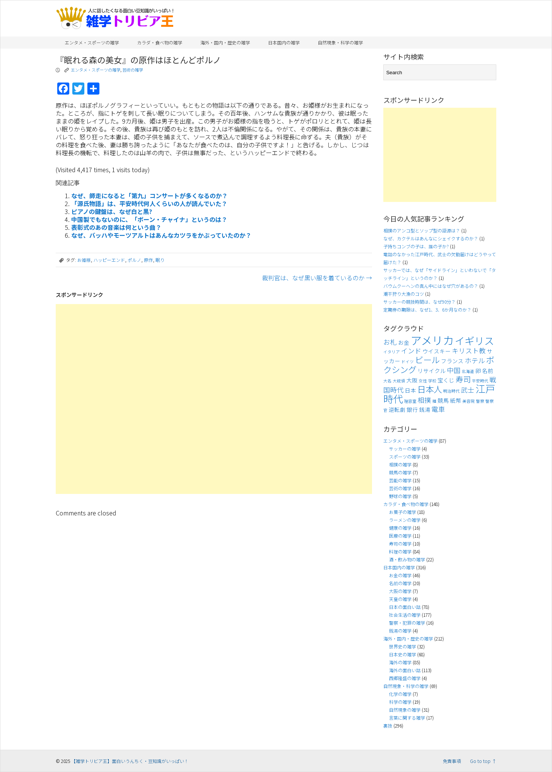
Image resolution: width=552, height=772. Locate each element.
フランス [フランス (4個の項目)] (452, 361)
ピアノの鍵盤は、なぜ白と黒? (111, 211)
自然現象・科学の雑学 (340, 42)
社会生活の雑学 (405, 614)
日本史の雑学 (402, 654)
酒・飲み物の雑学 (407, 559)
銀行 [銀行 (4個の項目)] (412, 409)
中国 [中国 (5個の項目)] (454, 370)
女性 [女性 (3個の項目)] (423, 381)
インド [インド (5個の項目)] (411, 350)
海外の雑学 (400, 662)
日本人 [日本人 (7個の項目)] (429, 389)
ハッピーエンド (109, 260)
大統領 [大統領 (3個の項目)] (399, 381)
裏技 (387, 725)
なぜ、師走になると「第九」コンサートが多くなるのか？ (149, 195)
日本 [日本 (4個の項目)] (410, 390)
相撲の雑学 (400, 464)
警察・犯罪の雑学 (407, 622)
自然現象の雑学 (405, 709)
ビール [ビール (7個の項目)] (427, 359)
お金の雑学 (400, 575)
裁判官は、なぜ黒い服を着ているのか (317, 277)
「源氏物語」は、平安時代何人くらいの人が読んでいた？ (149, 203)
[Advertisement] (214, 399)
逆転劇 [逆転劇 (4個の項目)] (397, 409)
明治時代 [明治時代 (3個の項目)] (451, 391)
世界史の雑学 (402, 646)
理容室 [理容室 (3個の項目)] (410, 401)
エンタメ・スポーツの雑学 (92, 42)
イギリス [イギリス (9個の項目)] (474, 340)
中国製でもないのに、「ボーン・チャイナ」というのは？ (149, 219)
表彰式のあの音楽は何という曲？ (116, 227)
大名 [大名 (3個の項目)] (387, 381)
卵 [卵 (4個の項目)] (478, 371)
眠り (160, 260)
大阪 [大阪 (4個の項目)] (412, 380)
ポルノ (134, 260)
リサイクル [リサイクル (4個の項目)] (432, 371)
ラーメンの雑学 (405, 520)
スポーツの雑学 (405, 456)
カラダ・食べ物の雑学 (159, 42)
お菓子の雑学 (402, 512)
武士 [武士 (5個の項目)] (467, 389)
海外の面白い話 (405, 670)
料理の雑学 (400, 551)
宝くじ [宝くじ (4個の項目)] (446, 380)
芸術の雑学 (132, 70)
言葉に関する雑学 (407, 717)
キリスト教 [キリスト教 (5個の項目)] (469, 350)
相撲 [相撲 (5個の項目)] (424, 400)
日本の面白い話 (405, 607)
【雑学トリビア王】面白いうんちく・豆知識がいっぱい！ (130, 761)
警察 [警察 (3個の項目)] (480, 401)
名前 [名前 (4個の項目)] (487, 371)
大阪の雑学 (400, 591)
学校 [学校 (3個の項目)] (432, 381)
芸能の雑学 (400, 480)
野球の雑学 (400, 496)
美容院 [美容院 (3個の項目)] (468, 401)
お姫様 (84, 260)
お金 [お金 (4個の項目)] (403, 342)
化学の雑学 (400, 694)
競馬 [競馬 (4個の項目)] (443, 400)
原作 (148, 260)
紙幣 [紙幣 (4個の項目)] (455, 400)
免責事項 (452, 761)
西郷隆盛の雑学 (405, 678)
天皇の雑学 (400, 599)
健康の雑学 (400, 527)
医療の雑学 (400, 535)
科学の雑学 (400, 702)
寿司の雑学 (400, 543)
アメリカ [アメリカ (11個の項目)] (432, 340)
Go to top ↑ (483, 761)
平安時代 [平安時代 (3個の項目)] (480, 381)
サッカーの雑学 (405, 448)
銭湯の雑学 (400, 630)
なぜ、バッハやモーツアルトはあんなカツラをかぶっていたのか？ (161, 235)
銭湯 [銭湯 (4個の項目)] (424, 409)
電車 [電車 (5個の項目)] (438, 409)
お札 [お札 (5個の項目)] (390, 342)
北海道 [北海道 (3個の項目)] (468, 371)
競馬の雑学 (400, 472)
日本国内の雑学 (284, 42)
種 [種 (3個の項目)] (434, 401)
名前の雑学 (400, 583)
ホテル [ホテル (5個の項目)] (475, 360)
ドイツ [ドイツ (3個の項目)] (407, 361)
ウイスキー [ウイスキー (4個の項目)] (436, 351)
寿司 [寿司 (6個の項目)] (463, 379)
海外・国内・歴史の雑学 (225, 42)
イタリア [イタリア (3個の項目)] (391, 352)
